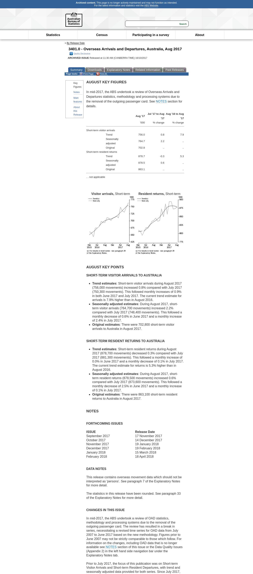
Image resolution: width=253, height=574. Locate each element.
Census (102, 35)
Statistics (53, 35)
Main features (78, 100)
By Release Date (76, 43)
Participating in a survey (150, 35)
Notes (77, 92)
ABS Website (151, 5)
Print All (101, 74)
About (199, 35)
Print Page (87, 74)
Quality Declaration (80, 53)
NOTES (161, 101)
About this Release (78, 111)
